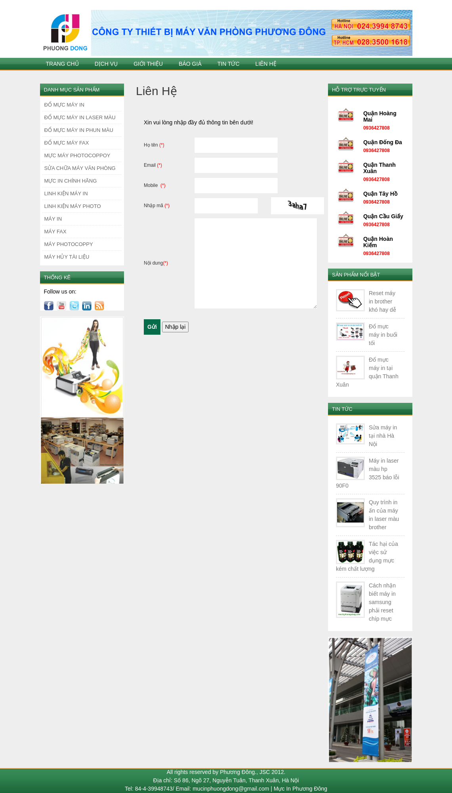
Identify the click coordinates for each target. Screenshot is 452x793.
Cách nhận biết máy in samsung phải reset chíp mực (382, 602)
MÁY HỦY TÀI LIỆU (67, 257)
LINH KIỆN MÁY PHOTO (72, 206)
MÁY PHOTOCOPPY (68, 244)
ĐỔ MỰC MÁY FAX (66, 143)
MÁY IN (53, 219)
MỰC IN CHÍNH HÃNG (70, 181)
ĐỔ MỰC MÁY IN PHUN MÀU (78, 130)
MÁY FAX (55, 231)
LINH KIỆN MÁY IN (66, 193)
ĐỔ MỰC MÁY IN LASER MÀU (80, 117)
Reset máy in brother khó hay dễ (382, 301)
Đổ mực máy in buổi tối (383, 334)
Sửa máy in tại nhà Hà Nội (383, 435)
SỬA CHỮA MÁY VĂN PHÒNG (80, 168)
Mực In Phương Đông (300, 788)
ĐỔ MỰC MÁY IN (64, 105)
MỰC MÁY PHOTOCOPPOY (77, 155)
